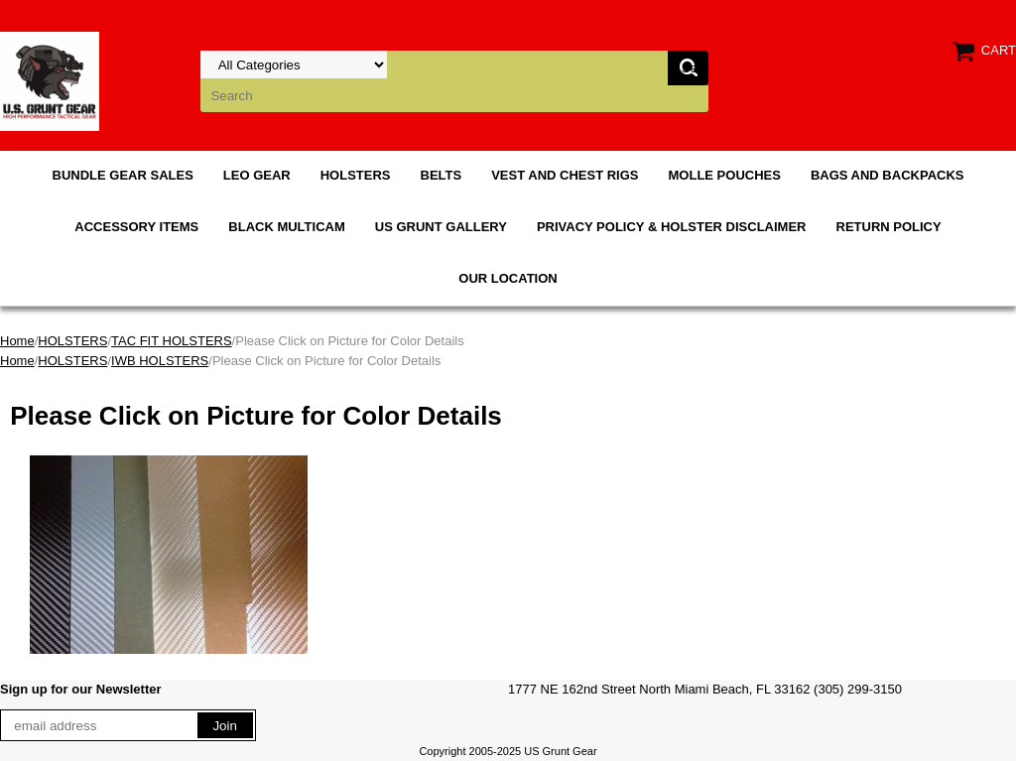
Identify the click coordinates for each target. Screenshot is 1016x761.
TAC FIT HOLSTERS (171, 340)
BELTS (441, 175)
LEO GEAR (257, 175)
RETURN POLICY (889, 226)
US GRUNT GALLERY (441, 226)
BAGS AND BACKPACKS (887, 175)
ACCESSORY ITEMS (136, 226)
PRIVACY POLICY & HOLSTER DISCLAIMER (672, 226)
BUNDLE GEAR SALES (123, 175)
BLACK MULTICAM (286, 226)
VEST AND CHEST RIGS (564, 175)
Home (17, 340)
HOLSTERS (355, 175)
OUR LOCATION (507, 278)
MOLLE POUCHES (725, 175)
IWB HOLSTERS (159, 360)
